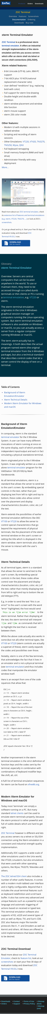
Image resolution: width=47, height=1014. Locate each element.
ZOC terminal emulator (29, 211)
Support (17, 1004)
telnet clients (17, 813)
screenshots (6, 222)
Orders (30, 3)
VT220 (26, 141)
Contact (17, 1001)
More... (5, 167)
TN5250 (8, 145)
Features (22, 16)
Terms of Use (29, 1001)
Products (21, 3)
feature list (26, 958)
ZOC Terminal (23, 12)
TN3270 (41, 141)
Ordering (31, 19)
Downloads (39, 3)
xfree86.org (33, 784)
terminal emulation (13, 297)
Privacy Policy (29, 1004)
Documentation (19, 19)
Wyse (15, 145)
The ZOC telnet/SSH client (14, 876)
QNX (21, 145)
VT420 (33, 141)
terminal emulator (10, 46)
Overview (13, 16)
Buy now (29, 22)
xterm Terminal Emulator (16, 267)
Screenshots (33, 16)
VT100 (4, 521)
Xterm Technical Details (15, 399)
